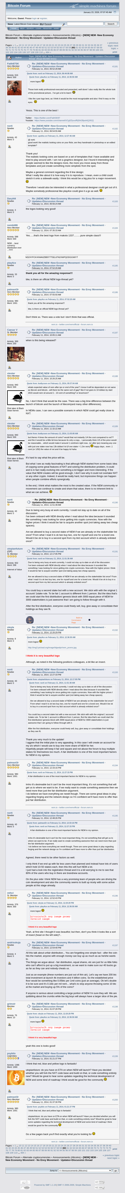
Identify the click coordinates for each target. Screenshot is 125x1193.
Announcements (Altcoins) (67, 35)
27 (71, 45)
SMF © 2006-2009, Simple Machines (74, 1185)
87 (58, 50)
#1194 (115, 765)
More (56, 28)
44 (25, 47)
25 (65, 45)
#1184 (115, 228)
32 (86, 45)
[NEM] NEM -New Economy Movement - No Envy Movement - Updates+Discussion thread (60, 36)
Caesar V (12, 329)
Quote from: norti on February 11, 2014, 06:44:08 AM (50, 74)
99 (94, 50)
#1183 (115, 201)
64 (86, 47)
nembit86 (12, 225)
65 (89, 47)
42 (19, 47)
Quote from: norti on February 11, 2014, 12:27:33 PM (50, 772)
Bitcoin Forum (13, 35)
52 (49, 47)
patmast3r (13, 289)
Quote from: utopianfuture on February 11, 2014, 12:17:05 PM (53, 679)
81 (40, 50)
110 (41, 52)
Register (47, 28)
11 (23, 45)
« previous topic (112, 44)
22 (56, 45)
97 (87, 50)
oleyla (10, 627)
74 (19, 50)
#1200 (115, 1100)
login (34, 18)
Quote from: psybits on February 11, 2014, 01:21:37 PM (51, 1107)
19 (47, 45)
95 (82, 50)
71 (9, 50)
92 (73, 50)
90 (66, 50)
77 (28, 50)
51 (45, 47)
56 (61, 47)
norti (10, 125)
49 (40, 47)
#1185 (115, 266)
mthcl (10, 893)
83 (45, 50)
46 (30, 47)
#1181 (115, 66)
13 (29, 45)
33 (89, 45)
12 (26, 45)
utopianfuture (15, 548)
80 (37, 50)
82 (42, 50)
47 (33, 47)
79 (33, 50)
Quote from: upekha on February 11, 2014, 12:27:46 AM (51, 136)
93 (75, 50)
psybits (11, 1053)
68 (98, 47)
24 (62, 45)
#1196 (115, 896)
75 (21, 50)
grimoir (11, 1003)
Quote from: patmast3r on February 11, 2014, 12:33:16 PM (52, 823)
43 (21, 47)
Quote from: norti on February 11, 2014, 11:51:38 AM (50, 559)
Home (13, 28)
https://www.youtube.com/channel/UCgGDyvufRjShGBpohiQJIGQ (63, 120)
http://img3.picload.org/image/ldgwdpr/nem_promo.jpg (52, 647)
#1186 (115, 292)
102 (7, 52)
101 (101, 50)
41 (16, 47)
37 (101, 45)
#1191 (115, 551)
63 (83, 47)
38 (7, 47)
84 (49, 50)
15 (35, 45)
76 (25, 50)
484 (47, 52)
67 (95, 47)
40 (13, 47)
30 (80, 45)
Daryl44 (11, 198)
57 (63, 47)
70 (7, 50)
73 (16, 50)
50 (42, 47)
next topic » (114, 47)
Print (115, 52)
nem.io (54, 324)
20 (50, 45)
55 (58, 47)
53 (52, 47)
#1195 (115, 816)
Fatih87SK (13, 63)
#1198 (115, 1007)
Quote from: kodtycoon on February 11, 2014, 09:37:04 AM (52, 383)
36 (98, 45)
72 (13, 50)
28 (74, 45)
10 (20, 45)
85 (52, 50)
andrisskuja (13, 942)
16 (38, 45)
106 (24, 52)
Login (38, 28)
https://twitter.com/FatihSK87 (47, 118)
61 (77, 47)
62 (80, 47)
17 (41, 45)
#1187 (115, 333)
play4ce (11, 262)
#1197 (115, 945)
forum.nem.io (87, 324)
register (43, 18)
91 (70, 50)
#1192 (115, 630)
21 (53, 45)
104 (16, 52)
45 (28, 47)
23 (59, 45)
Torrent (48, 24)
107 (28, 52)
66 (92, 47)
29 (77, 45)
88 (61, 50)
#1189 (115, 426)
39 (9, 47)
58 (66, 47)
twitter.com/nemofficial (69, 324)
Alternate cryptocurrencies (37, 35)
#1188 (115, 376)
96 (85, 50)
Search (30, 28)
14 (32, 45)
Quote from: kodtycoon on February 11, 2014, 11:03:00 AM (52, 434)
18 (44, 45)
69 (101, 47)
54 (54, 47)
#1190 (115, 502)
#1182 (115, 129)
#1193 (115, 672)
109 (37, 52)
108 (32, 52)
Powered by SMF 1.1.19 (45, 1185)
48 (37, 47)
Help (22, 28)
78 (30, 50)
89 (63, 50)
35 (95, 45)
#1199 (115, 1056)
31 (83, 45)
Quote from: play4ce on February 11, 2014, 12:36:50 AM (53, 77)
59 (70, 47)
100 (97, 50)
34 (92, 45)
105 (20, 52)
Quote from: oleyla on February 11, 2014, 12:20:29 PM (50, 903)
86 (54, 50)
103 (11, 52)
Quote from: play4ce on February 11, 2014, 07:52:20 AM (51, 299)
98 (90, 50)
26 (68, 45)
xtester (11, 373)
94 (78, 50)
